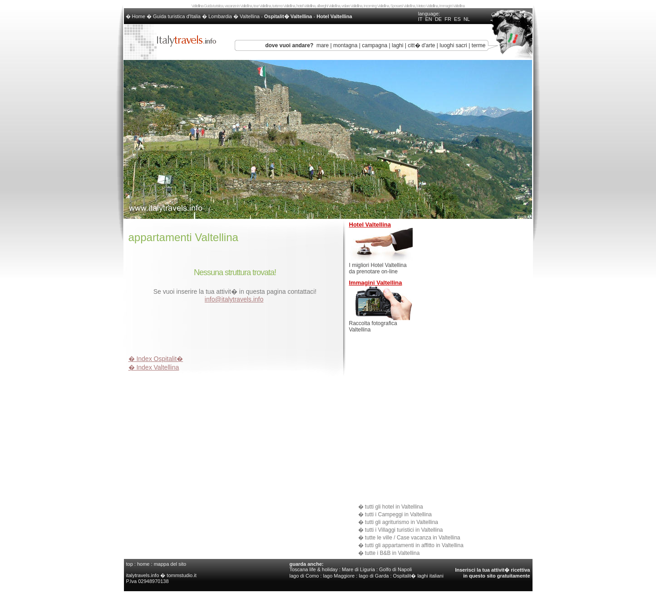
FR (447, 19)
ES (457, 19)
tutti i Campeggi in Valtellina (398, 514)
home (143, 564)
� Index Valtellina (153, 367)
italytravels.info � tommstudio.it (162, 575)
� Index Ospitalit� (155, 358)
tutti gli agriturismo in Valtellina (401, 522)
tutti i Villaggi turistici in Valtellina (404, 530)
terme (479, 45)
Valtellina (250, 16)
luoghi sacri (453, 45)
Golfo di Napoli (395, 569)
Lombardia (220, 16)
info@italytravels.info (234, 299)
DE (438, 19)
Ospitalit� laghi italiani (418, 575)
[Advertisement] (234, 330)
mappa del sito (170, 564)
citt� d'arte (421, 45)
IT (420, 19)
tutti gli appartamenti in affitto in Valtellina (414, 545)
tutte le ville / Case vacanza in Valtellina (412, 537)
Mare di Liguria (358, 569)
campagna (374, 45)
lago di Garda (374, 575)
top (129, 564)
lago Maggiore (339, 575)
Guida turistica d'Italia (177, 16)
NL (467, 19)
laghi (397, 45)
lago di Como (304, 575)
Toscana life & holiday (314, 569)
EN (428, 19)
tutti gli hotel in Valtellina (394, 507)
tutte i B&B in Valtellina (392, 553)
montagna (345, 45)
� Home (136, 16)
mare (322, 45)
